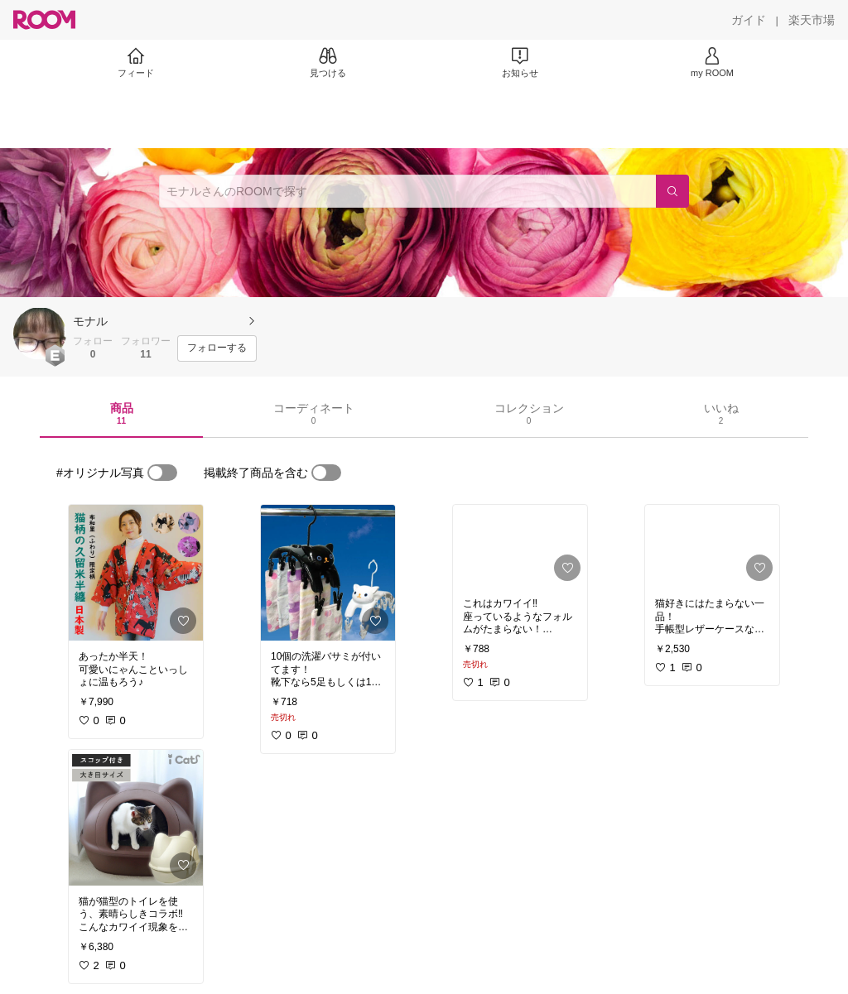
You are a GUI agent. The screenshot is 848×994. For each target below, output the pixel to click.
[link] (136, 573)
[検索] (672, 191)
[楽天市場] (811, 19)
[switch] (162, 472)
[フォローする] (217, 348)
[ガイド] (748, 19)
